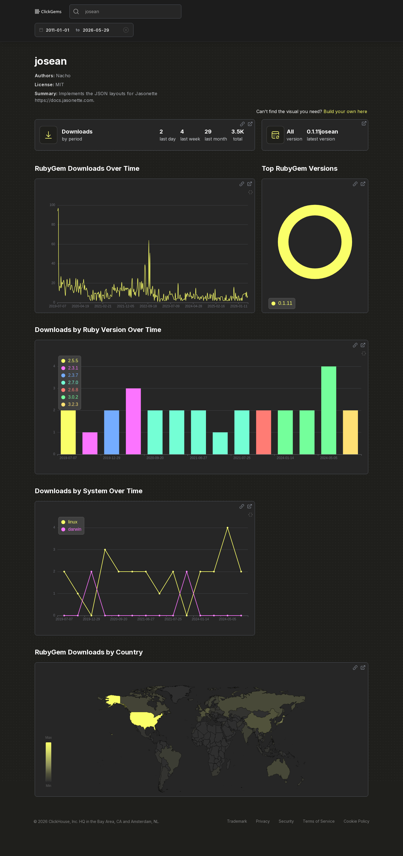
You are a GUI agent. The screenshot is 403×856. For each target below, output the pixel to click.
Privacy (263, 821)
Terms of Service (319, 821)
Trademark (237, 821)
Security (286, 821)
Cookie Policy (356, 821)
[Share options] (242, 124)
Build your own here (345, 111)
